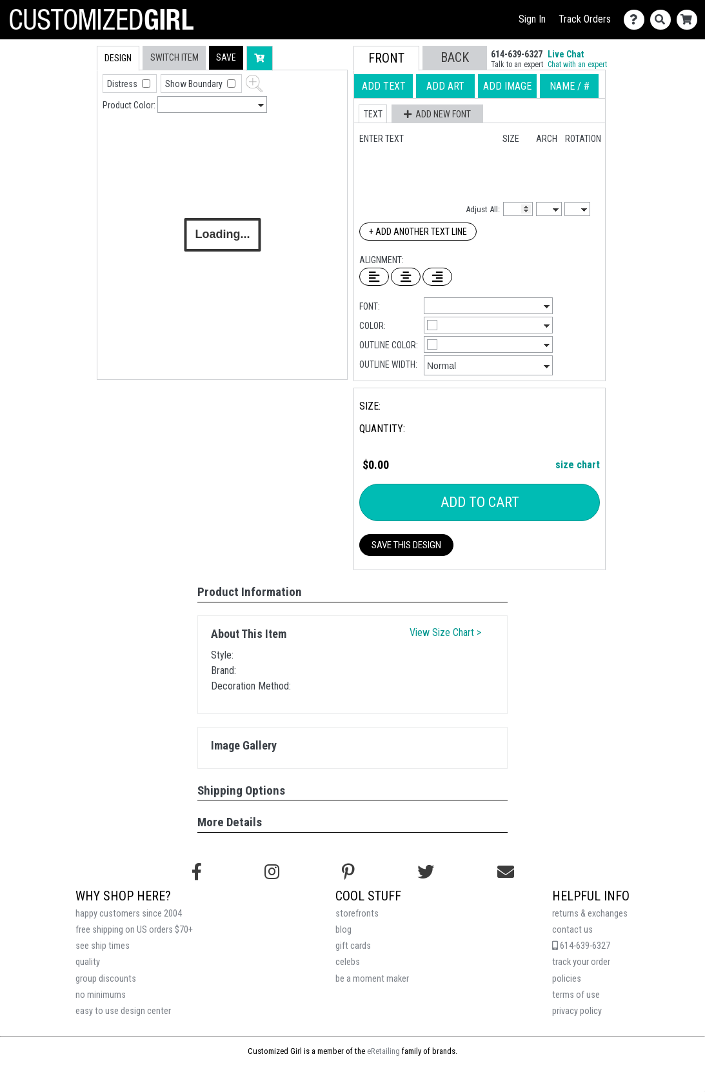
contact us (572, 929)
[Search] (663, 20)
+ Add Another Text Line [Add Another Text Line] (418, 231)
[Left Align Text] (374, 277)
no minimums (100, 994)
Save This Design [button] (406, 545)
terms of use (576, 994)
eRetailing (383, 1051)
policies (566, 978)
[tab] (69, 128)
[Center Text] (406, 277)
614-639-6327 (581, 945)
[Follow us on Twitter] (425, 872)
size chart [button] (577, 465)
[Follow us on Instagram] (271, 872)
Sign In (532, 19)
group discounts (105, 978)
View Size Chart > (445, 632)
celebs (347, 962)
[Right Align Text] (437, 277)
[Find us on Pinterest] (348, 872)
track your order (581, 962)
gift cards (353, 945)
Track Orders (585, 19)
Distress (123, 84)
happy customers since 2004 (128, 913)
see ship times (102, 945)
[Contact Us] (637, 20)
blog (343, 929)
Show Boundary (194, 84)
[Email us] (505, 872)
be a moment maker (372, 978)
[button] (226, 58)
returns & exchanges (590, 913)
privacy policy (577, 1011)
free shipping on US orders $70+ (134, 929)
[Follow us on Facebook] (197, 872)
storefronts (357, 913)
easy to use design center (123, 1011)
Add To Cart (480, 502)
